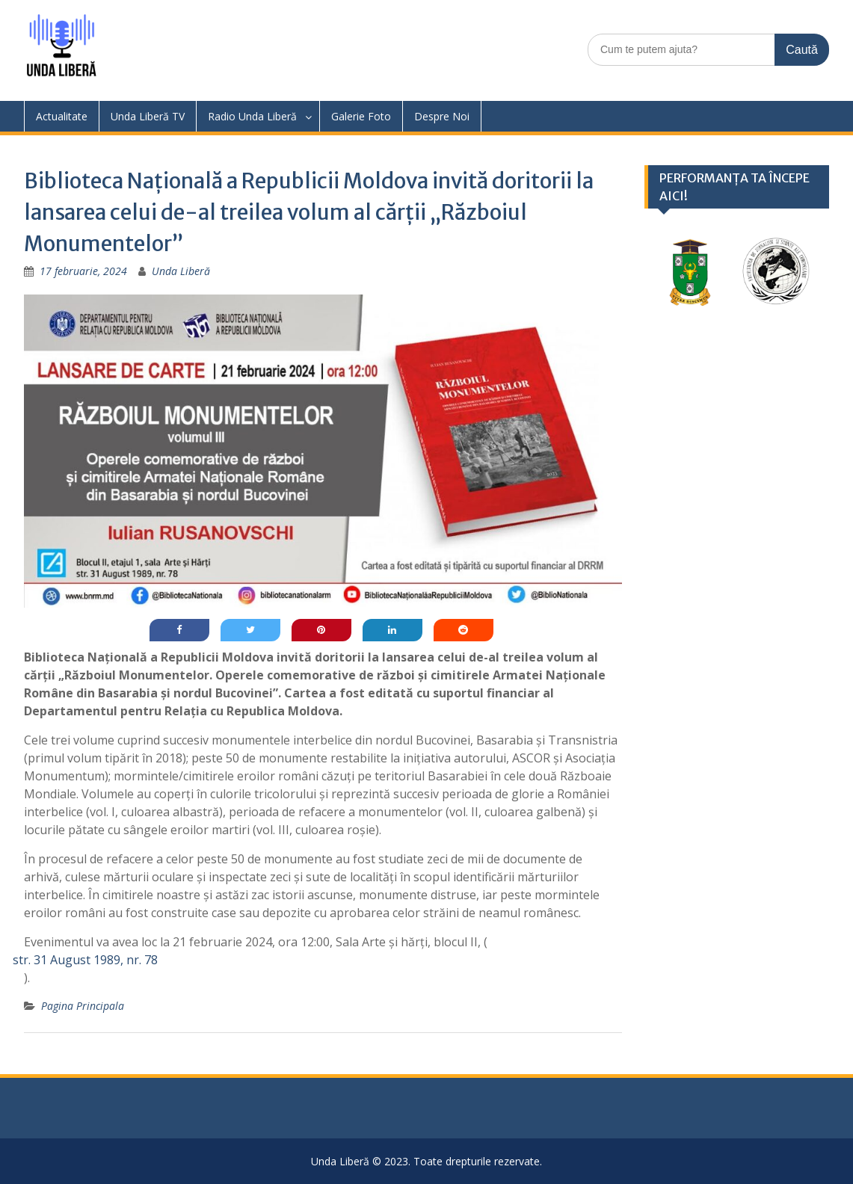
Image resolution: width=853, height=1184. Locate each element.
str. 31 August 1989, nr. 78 (85, 960)
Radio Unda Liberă (252, 116)
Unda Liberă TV (148, 116)
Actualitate (61, 116)
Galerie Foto (361, 116)
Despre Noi (441, 116)
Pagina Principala (82, 1006)
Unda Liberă (181, 271)
